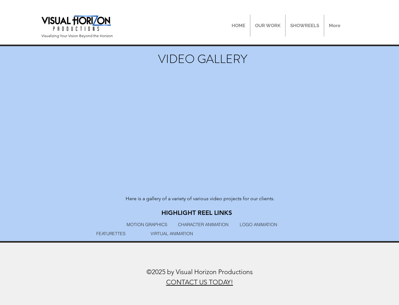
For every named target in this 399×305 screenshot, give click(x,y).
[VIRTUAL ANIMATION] (172, 233)
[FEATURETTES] (111, 233)
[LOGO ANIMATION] (258, 224)
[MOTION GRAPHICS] (147, 224)
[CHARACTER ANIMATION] (203, 224)
